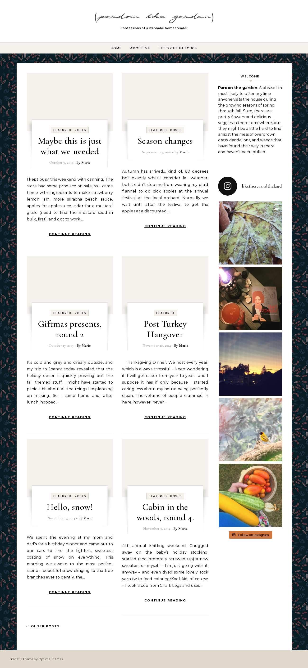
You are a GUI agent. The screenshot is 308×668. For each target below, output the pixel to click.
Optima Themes (50, 659)
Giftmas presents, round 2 (70, 329)
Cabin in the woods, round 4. (165, 512)
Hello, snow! (70, 507)
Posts (80, 130)
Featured (62, 130)
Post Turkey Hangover (165, 329)
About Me (140, 48)
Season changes (165, 140)
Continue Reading (70, 234)
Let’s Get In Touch (178, 48)
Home (116, 48)
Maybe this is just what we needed (70, 146)
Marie (85, 162)
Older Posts (43, 626)
